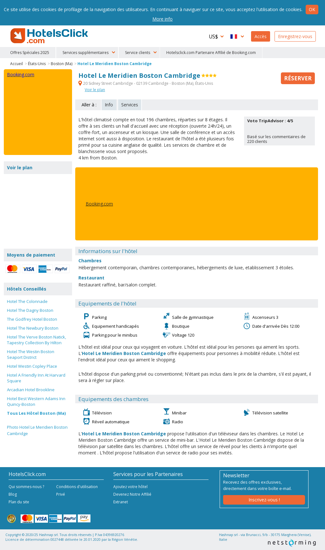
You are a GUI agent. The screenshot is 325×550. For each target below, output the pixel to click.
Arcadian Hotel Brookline (31, 389)
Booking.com (99, 204)
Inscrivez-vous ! (264, 500)
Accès (261, 36)
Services (129, 105)
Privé (60, 494)
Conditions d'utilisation (77, 486)
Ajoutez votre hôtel (130, 486)
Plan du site (19, 502)
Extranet (120, 502)
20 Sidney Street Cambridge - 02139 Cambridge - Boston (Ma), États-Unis (145, 83)
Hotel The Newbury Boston (32, 328)
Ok (312, 9)
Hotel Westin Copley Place (32, 366)
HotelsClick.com (50, 36)
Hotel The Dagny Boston (30, 310)
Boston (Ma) (61, 63)
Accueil (16, 63)
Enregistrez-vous (295, 36)
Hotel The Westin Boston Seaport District (30, 354)
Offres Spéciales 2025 (29, 52)
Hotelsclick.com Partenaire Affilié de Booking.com (211, 52)
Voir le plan (95, 89)
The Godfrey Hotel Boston (32, 319)
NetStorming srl (292, 543)
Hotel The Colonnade (27, 301)
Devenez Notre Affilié (132, 494)
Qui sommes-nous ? (26, 486)
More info (162, 19)
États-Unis (37, 63)
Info (109, 105)
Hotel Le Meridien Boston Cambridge (114, 63)
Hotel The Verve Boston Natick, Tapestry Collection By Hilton (36, 339)
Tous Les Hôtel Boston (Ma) (36, 413)
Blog (13, 494)
